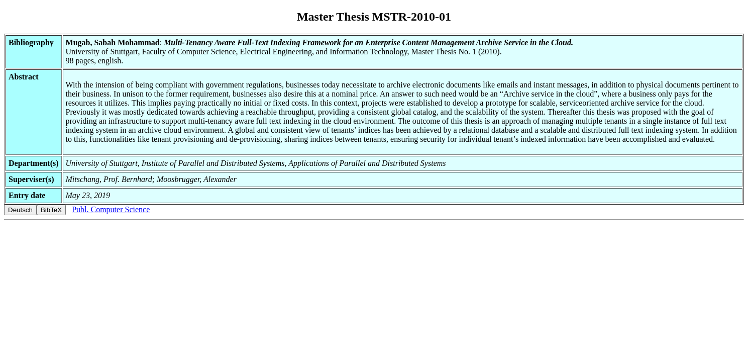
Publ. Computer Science (111, 209)
